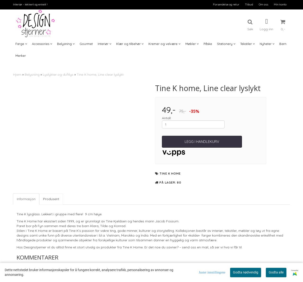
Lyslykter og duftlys (58, 74)
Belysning (32, 74)
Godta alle (276, 272)
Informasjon (26, 199)
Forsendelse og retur (226, 4)
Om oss (263, 4)
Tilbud (249, 4)
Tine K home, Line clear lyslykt (100, 74)
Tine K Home (170, 173)
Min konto (280, 4)
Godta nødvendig (245, 272)
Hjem (17, 74)
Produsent (51, 199)
